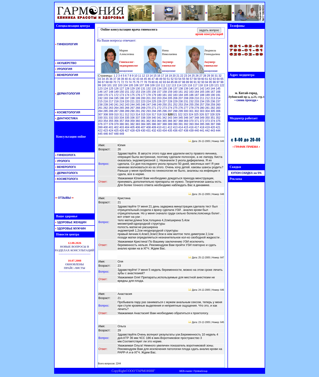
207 (181, 98)
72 (123, 82)
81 (157, 82)
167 (213, 91)
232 (191, 101)
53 (176, 79)
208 (186, 98)
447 (111, 133)
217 (111, 101)
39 (123, 79)
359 (132, 121)
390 (175, 124)
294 (154, 111)
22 (182, 75)
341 (159, 117)
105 (131, 85)
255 (191, 104)
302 (197, 111)
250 (164, 104)
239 (105, 104)
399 (100, 127)
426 (122, 130)
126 (116, 88)
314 (138, 114)
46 (150, 79)
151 (127, 91)
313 (132, 114)
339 (148, 117)
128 (127, 88)
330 (100, 117)
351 (213, 117)
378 (111, 124)
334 (122, 117)
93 (203, 82)
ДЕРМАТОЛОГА (66, 173)
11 (140, 75)
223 (143, 101)
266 (127, 107)
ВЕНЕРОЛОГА (65, 167)
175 (132, 95)
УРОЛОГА (62, 161)
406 (138, 127)
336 (132, 117)
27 (201, 75)
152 (132, 91)
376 (100, 124)
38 (119, 79)
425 (116, 130)
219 (122, 101)
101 (109, 85)
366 (170, 121)
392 (186, 124)
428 (132, 130)
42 (134, 79)
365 (164, 121)
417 (197, 127)
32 (220, 75)
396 (207, 124)
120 (211, 85)
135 (164, 88)
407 (143, 127)
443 (213, 130)
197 (127, 98)
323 (186, 114)
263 (111, 107)
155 (148, 91)
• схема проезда (245, 100)
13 (148, 75)
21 (178, 75)
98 (221, 82)
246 (143, 104)
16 (159, 75)
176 (138, 95)
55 (184, 79)
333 (116, 117)
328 (212, 114)
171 (111, 95)
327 (207, 114)
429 (138, 130)
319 (164, 114)
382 (132, 124)
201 (148, 98)
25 (194, 75)
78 (146, 82)
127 (122, 88)
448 (116, 133)
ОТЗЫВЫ (64, 197)
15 (155, 75)
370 (191, 121)
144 (213, 88)
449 (121, 133)
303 (202, 111)
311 (122, 114)
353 (100, 121)
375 (218, 121)
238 (100, 104)
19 (171, 75)
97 (218, 82)
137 (175, 88)
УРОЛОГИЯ (63, 69)
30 (213, 75)
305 (213, 111)
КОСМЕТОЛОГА (66, 179)
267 (132, 107)
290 (132, 111)
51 (169, 79)
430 (143, 130)
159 (170, 91)
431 (148, 130)
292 (143, 111)
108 (147, 85)
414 (181, 127)
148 (111, 91)
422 (100, 130)
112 (168, 85)
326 (202, 114)
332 (111, 117)
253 (181, 104)
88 (184, 82)
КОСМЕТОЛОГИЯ (67, 112)
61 (207, 79)
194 (111, 98)
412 (170, 127)
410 (159, 127)
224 (148, 101)
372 (202, 121)
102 (115, 85)
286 (111, 111)
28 (205, 75)
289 (127, 111)
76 (138, 82)
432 (154, 130)
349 (202, 117)
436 (175, 130)
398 (218, 124)
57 (192, 79)
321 (175, 114)
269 (143, 107)
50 (165, 79)
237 (218, 101)
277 (186, 107)
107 (141, 85)
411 (164, 127)
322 (180, 114)
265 (122, 107)
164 (197, 91)
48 (157, 79)
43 (138, 79)
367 (175, 121)
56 (188, 79)
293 (148, 111)
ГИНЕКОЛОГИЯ (66, 44)
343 (170, 117)
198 (132, 98)
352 (218, 117)
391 (181, 124)
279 (197, 107)
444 (218, 130)
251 (170, 104)
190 (213, 95)
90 (192, 82)
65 (221, 79)
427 (127, 130)
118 (200, 85)
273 (164, 107)
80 (153, 82)
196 (122, 98)
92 (199, 82)
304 (207, 111)
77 (142, 82)
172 (116, 95)
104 (125, 85)
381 (127, 124)
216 (105, 101)
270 (148, 107)
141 (197, 88)
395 (202, 124)
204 (164, 98)
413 (175, 127)
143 (207, 88)
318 (159, 114)
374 (213, 121)
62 (211, 79)
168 (218, 91)
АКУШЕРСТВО (66, 63)
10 (136, 75)
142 (202, 88)
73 (127, 82)
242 (122, 104)
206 (175, 98)
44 (142, 79)
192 (100, 98)
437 (181, 130)
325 (196, 114)
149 (116, 91)
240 (111, 104)
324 (191, 114)
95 (211, 82)
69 (111, 82)
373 (207, 121)
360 (138, 121)
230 (181, 101)
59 (199, 79)
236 (213, 101)
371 (197, 121)
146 (100, 91)
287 (116, 111)
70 (115, 82)
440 (197, 130)
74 (131, 82)
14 (151, 75)
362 (148, 121)
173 (122, 95)
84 (169, 82)
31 (217, 75)
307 (100, 114)
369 (186, 121)
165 (202, 91)
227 (164, 101)
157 (159, 91)
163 (191, 91)
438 (186, 130)
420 (213, 127)
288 (122, 111)
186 (191, 95)
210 (197, 98)
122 (222, 85)
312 (127, 114)
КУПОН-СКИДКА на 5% (246, 173)
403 (122, 127)
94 (207, 82)
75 (134, 82)
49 (161, 79)
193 (105, 98)
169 (100, 95)
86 (176, 82)
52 (173, 79)
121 (216, 85)
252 (175, 104)
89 (188, 82)
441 (202, 130)
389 (170, 124)
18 (167, 75)
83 (165, 82)
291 (138, 111)
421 (218, 127)
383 (138, 124)
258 (207, 104)
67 (104, 82)
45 (146, 79)
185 (186, 95)
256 (197, 104)
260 (218, 104)
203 (159, 98)
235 (207, 101)
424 (111, 130)
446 (105, 133)
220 (127, 101)
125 (111, 88)
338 (143, 117)
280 (202, 107)
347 (191, 117)
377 (105, 124)
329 (217, 114)
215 (100, 101)
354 (105, 121)
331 (105, 117)
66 (100, 82)
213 (213, 98)
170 (105, 95)
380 (122, 124)
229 (175, 101)
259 (213, 104)
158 (164, 91)
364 (159, 121)
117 (195, 85)
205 (170, 98)
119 (206, 85)
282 (213, 107)
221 (132, 101)
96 (215, 82)
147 (105, 91)
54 (180, 79)
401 (111, 127)
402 (116, 127)
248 (154, 104)
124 (105, 88)
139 (186, 88)
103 (120, 85)
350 (207, 117)
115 (184, 85)
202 (154, 98)
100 (104, 85)
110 (158, 85)
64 (218, 79)
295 (159, 111)
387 (159, 124)
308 (105, 114)
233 (197, 101)
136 (170, 88)
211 (202, 98)
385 (148, 124)
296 (164, 111)
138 (181, 88)
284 (100, 111)
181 (164, 95)
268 (138, 107)
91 (195, 82)
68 (107, 82)
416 (191, 127)
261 (100, 107)
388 (164, 124)
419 (207, 127)
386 (154, 124)
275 (175, 107)
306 (218, 111)
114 (179, 85)
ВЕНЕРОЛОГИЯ (66, 75)
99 (100, 85)
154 (143, 91)
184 (181, 95)
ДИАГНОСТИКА (66, 118)
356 (116, 121)
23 (186, 75)
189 (207, 95)
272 (159, 107)
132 (148, 88)
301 (191, 111)
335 (127, 117)
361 (143, 121)
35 (107, 79)
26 (198, 75)
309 (111, 114)
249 (159, 104)
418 (202, 127)
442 (207, 130)
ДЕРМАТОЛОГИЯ (67, 93)
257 (202, 104)
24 (190, 75)
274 (170, 107)
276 (181, 107)
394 (197, 124)
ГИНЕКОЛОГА (65, 155)
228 (170, 101)
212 (207, 98)
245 (138, 104)
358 (127, 121)
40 (127, 79)
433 (159, 130)
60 (203, 79)
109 (152, 85)
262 (105, 107)
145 (218, 88)
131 (143, 88)
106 (136, 85)
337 (138, 117)
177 (143, 95)
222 (138, 101)
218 (116, 101)
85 (173, 82)
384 (143, 124)
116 (190, 85)
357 (122, 121)
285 (105, 111)
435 (170, 130)
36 (111, 79)
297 (170, 111)
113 (174, 85)
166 (207, 91)
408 (148, 127)
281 (207, 107)
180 (159, 95)
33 (100, 79)
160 (175, 91)
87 (180, 82)
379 (116, 124)
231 (186, 101)
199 (138, 98)
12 (144, 75)
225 (154, 101)
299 (181, 111)
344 (175, 117)
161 (181, 91)
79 (150, 82)
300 (186, 111)
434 (164, 130)
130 (138, 88)
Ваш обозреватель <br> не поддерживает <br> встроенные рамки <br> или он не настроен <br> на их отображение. (74, 254)
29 (209, 75)
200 (143, 98)
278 (191, 107)
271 (154, 107)
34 (104, 79)
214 (218, 98)
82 (161, 82)
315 (143, 114)
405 (132, 127)
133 (154, 88)
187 (197, 95)
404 (127, 127)
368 (181, 121)
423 (105, 130)
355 (111, 121)
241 (116, 104)
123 (100, 88)
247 (148, 104)
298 (175, 111)
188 (202, 95)
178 (148, 95)
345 (181, 117)
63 (215, 79)
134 (159, 88)
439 (191, 130)
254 (186, 104)
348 (197, 117)
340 (154, 117)
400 (105, 127)
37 (115, 79)
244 (132, 104)
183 (175, 95)
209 (191, 98)
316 (148, 114)
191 (218, 95)
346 (186, 117)
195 (116, 98)
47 (153, 79)
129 (132, 88)
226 (159, 101)
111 (163, 85)
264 (116, 107)
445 (100, 133)
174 (127, 95)
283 (218, 107)
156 (154, 91)
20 (174, 75)
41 (131, 79)
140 (191, 88)
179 (154, 95)
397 (213, 124)
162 (186, 91)
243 (127, 104)
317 (154, 114)
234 (202, 101)
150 (122, 91)
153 (138, 91)
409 (154, 127)
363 (154, 121)
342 (164, 117)
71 (119, 82)
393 (191, 124)
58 (195, 79)
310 (116, 114)
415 (186, 127)
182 (170, 95)
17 (163, 75)
